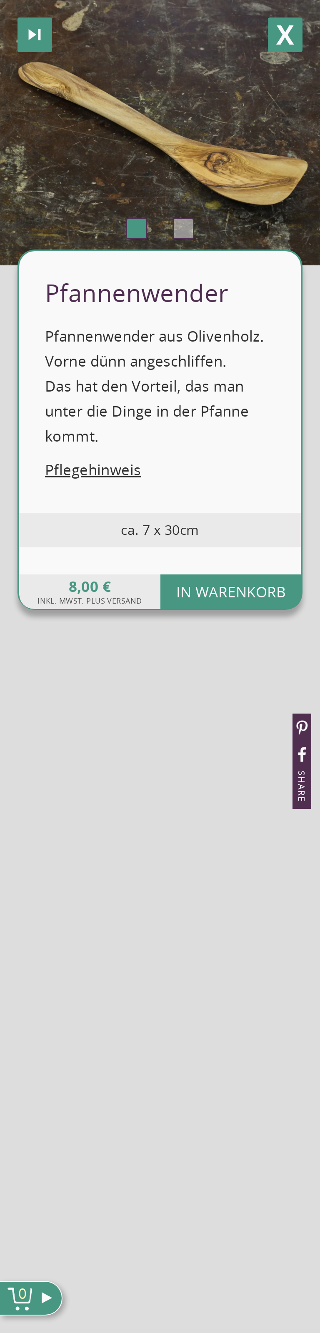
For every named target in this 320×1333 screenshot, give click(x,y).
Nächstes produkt (35, 34)
